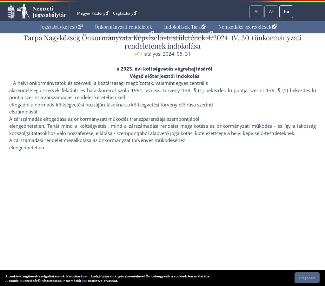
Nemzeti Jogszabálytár (49, 11)
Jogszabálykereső (61, 27)
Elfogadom (307, 278)
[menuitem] (61, 27)
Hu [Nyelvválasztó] (286, 11)
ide (84, 280)
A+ (271, 11)
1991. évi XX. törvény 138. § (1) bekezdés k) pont (187, 90)
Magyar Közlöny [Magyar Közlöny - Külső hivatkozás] (93, 13)
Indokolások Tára (185, 27)
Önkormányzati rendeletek (123, 27)
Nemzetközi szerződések (247, 27)
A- (256, 11)
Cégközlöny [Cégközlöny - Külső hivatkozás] (125, 13)
